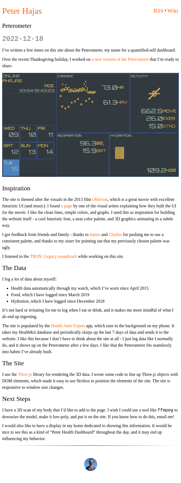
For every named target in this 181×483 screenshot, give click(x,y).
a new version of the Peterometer (120, 59)
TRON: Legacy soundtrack (53, 256)
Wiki (172, 11)
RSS (159, 11)
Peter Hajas (22, 11)
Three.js (25, 374)
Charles (115, 234)
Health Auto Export (68, 325)
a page (66, 206)
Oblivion (100, 199)
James (95, 234)
